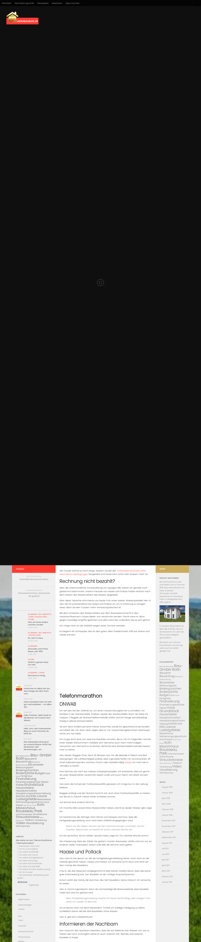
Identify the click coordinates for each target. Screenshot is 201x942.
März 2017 (166, 871)
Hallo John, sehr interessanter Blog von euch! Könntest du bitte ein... (37, 731)
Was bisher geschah (24, 3)
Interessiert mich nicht (29, 846)
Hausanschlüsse (25, 931)
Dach (20, 920)
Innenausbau (24, 937)
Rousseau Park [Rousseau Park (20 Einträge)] (29, 811)
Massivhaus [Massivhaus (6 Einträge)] (44, 799)
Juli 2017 (165, 848)
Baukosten (57, 3)
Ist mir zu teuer (26, 872)
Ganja (128, 762)
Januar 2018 (167, 815)
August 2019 (167, 787)
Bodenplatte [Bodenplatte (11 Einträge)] (25, 773)
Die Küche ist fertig (36, 675)
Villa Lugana (164, 602)
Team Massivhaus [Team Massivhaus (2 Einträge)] (165, 763)
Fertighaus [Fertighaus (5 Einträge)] (26, 776)
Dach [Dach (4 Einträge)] (47, 773)
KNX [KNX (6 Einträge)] (28, 796)
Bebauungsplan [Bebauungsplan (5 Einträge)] (24, 767)
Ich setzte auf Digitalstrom (31, 857)
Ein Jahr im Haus (35, 638)
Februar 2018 (167, 809)
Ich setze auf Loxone (28, 855)
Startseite (6, 3)
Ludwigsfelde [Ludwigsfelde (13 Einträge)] (26, 799)
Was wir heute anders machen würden (38, 623)
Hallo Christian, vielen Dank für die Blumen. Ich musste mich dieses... (37, 717)
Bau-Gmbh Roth (45, 614)
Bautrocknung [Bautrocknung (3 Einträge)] (22, 765)
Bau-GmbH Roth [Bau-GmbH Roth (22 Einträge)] (171, 667)
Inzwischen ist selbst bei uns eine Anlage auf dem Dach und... (37, 691)
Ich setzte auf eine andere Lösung (34, 869)
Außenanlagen (25, 905)
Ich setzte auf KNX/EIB (28, 852)
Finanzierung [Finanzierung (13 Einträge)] (26, 779)
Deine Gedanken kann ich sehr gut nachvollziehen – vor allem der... (38, 704)
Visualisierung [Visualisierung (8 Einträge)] (35, 823)
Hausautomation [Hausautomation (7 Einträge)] (26, 790)
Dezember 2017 (168, 820)
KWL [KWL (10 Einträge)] (33, 796)
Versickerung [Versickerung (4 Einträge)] (41, 820)
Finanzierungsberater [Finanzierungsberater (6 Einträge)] (28, 781)
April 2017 (166, 865)
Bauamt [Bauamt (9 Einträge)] (31, 759)
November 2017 (169, 826)
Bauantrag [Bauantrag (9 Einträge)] (24, 762)
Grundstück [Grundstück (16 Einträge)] (34, 784)
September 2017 (169, 837)
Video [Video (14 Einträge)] (20, 823)
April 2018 (166, 798)
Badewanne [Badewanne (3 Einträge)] (25, 756)
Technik (31, 619)
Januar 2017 (167, 882)
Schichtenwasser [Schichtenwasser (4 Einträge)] (24, 814)
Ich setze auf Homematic (30, 863)
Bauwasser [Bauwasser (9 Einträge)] (36, 765)
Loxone (41, 673)
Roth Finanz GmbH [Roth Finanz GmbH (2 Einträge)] (30, 805)
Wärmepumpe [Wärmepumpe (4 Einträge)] (23, 826)
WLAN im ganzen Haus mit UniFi (38, 663)
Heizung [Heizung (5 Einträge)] (46, 793)
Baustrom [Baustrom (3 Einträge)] (36, 762)
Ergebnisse (34, 885)
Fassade (22, 926)
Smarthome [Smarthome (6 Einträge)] (40, 814)
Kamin (31, 617)
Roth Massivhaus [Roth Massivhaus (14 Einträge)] (30, 806)
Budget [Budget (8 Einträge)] (40, 773)
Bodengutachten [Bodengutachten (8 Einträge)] (27, 770)
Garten (21, 909)
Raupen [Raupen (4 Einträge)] (19, 805)
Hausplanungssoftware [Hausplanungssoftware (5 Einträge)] (29, 793)
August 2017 (167, 843)
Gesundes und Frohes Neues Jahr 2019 (38, 650)
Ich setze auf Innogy (28, 860)
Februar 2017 (167, 876)
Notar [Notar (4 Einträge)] (46, 802)
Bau (20, 916)
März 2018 (166, 804)
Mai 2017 (165, 859)
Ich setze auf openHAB (29, 866)
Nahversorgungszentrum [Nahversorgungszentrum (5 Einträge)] (29, 802)
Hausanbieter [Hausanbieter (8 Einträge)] (25, 788)
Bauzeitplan (43, 3)
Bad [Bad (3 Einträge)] (161, 666)
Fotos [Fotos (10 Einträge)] (20, 785)
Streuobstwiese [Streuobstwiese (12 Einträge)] (27, 817)
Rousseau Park (41, 617)
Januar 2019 (167, 792)
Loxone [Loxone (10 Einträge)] (42, 796)
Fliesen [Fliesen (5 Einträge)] (45, 781)
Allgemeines (32, 614)
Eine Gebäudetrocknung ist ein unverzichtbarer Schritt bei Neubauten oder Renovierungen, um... (37, 746)
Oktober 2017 (167, 832)
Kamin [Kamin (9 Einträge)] (20, 796)
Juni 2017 (166, 854)
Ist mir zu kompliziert (28, 849)
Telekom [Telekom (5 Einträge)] (29, 820)
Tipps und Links (72, 3)
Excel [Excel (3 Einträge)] (18, 776)
